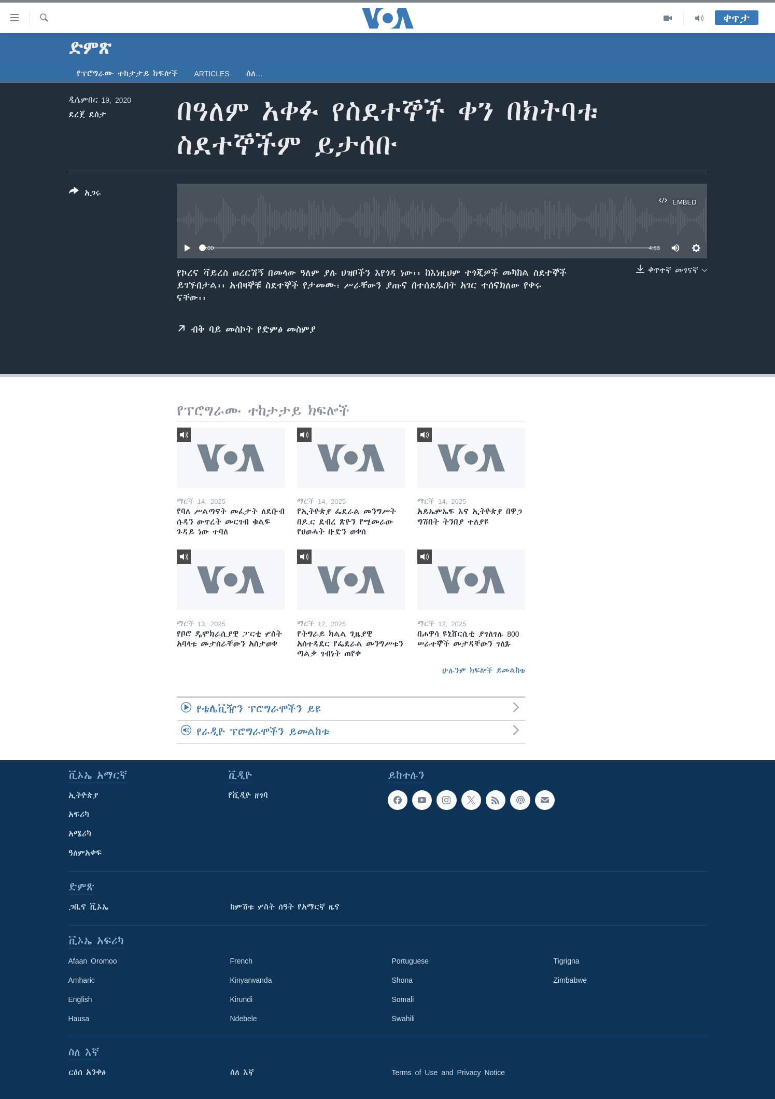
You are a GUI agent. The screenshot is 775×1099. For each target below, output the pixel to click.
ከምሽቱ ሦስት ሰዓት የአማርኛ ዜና (285, 907)
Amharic (81, 980)
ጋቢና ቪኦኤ (88, 907)
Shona (402, 980)
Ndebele (243, 1018)
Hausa (78, 1018)
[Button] (85, 194)
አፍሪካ (78, 814)
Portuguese (410, 961)
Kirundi (241, 999)
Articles (212, 73)
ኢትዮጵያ (83, 795)
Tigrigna (567, 961)
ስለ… (254, 73)
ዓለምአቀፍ (85, 853)
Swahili (403, 1018)
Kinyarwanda (251, 980)
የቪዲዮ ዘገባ (248, 795)
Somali (403, 999)
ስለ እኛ (242, 1072)
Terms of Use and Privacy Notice (448, 1072)
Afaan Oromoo (92, 961)
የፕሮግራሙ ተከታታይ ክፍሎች (127, 73)
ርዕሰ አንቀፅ (87, 1072)
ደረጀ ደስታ (87, 114)
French (241, 961)
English (80, 999)
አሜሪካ (79, 834)
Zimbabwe (570, 980)
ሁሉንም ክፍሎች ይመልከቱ (483, 670)
